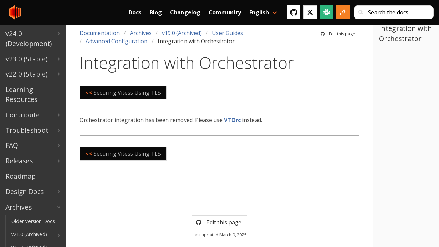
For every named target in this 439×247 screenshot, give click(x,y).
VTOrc (232, 120)
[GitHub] (293, 12)
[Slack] (326, 12)
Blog (156, 12)
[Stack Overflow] (343, 12)
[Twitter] (310, 12)
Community (225, 12)
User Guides (227, 33)
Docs (135, 12)
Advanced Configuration (116, 41)
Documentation (100, 33)
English (259, 12)
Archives (141, 33)
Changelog (185, 12)
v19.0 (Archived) (182, 33)
